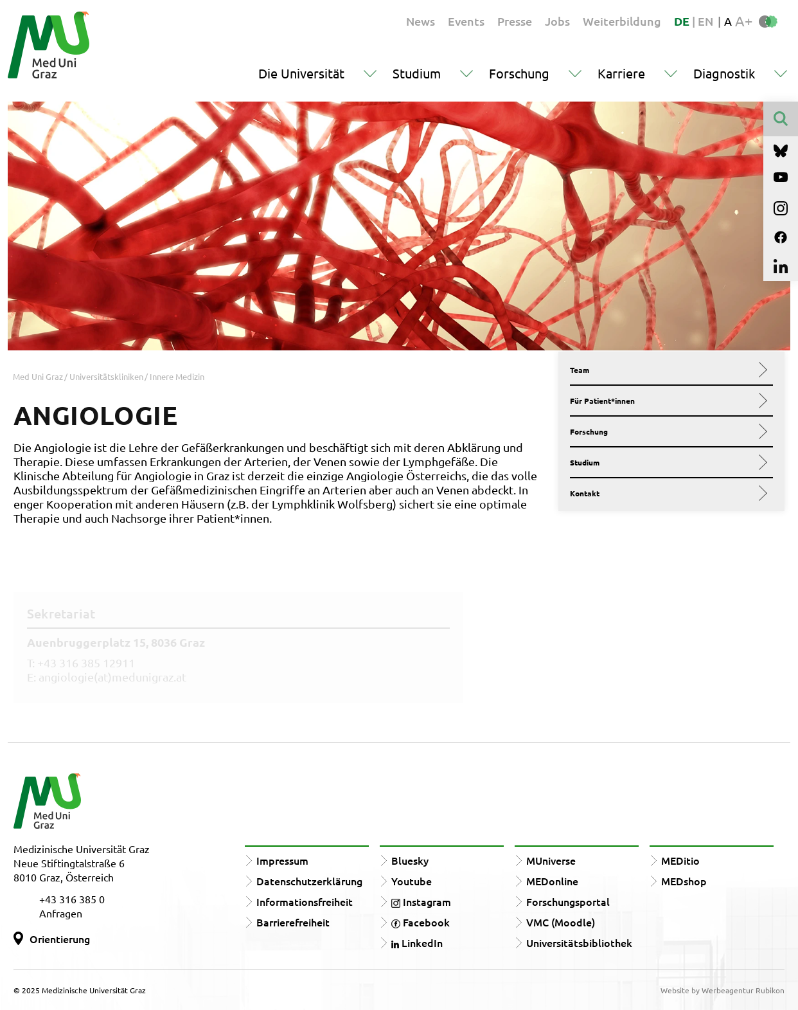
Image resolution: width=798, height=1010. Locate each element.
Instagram (421, 901)
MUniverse (551, 860)
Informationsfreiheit (304, 901)
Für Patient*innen (666, 400)
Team (666, 370)
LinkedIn (417, 942)
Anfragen (60, 912)
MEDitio (680, 860)
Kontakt (666, 493)
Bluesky (410, 860)
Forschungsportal (568, 901)
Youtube (411, 881)
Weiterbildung (622, 21)
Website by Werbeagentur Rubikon (723, 990)
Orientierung (60, 939)
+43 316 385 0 (72, 898)
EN (705, 21)
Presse (514, 21)
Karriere (621, 73)
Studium (417, 73)
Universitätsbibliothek (579, 942)
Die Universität (301, 73)
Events (466, 21)
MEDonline (552, 881)
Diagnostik (724, 73)
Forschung (519, 73)
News (420, 21)
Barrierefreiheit (293, 922)
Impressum (282, 860)
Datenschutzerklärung (309, 881)
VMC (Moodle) (560, 922)
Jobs (557, 21)
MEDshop (684, 881)
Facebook (420, 922)
